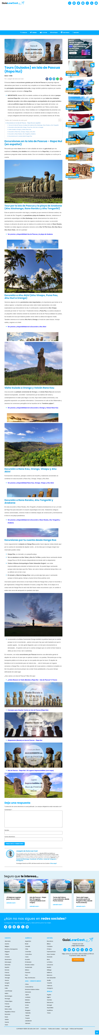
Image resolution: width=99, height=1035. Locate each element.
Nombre (7, 830)
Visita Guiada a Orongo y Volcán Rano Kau (20, 129)
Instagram (19, 860)
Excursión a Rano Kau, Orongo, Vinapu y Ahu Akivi (22, 131)
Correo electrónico (10, 836)
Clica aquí (53, 863)
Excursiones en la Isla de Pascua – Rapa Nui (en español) (23, 123)
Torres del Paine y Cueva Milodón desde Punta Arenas (61, 899)
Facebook (33, 859)
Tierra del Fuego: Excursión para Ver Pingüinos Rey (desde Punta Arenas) (84, 900)
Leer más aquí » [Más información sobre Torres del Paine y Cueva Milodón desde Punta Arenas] (57, 904)
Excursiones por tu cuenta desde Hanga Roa (20, 136)
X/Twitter (40, 859)
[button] (47, 79)
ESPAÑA (50, 938)
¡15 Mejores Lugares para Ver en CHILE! (13, 898)
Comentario (8, 809)
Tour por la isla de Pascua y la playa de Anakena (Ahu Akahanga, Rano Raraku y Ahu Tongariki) (34, 125)
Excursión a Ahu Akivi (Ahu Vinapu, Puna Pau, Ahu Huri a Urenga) (26, 127)
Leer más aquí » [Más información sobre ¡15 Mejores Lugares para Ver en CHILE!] (11, 903)
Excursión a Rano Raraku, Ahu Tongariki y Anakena (22, 134)
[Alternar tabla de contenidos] (59, 120)
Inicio (6, 76)
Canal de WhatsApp (22, 859)
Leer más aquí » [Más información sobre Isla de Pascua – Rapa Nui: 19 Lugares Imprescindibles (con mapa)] (34, 906)
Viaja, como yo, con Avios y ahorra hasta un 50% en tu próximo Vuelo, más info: (78, 955)
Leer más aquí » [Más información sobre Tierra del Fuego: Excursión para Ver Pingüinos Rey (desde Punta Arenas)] (81, 906)
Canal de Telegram (49, 859)
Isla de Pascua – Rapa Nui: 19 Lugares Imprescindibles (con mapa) (38, 900)
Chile (10, 76)
